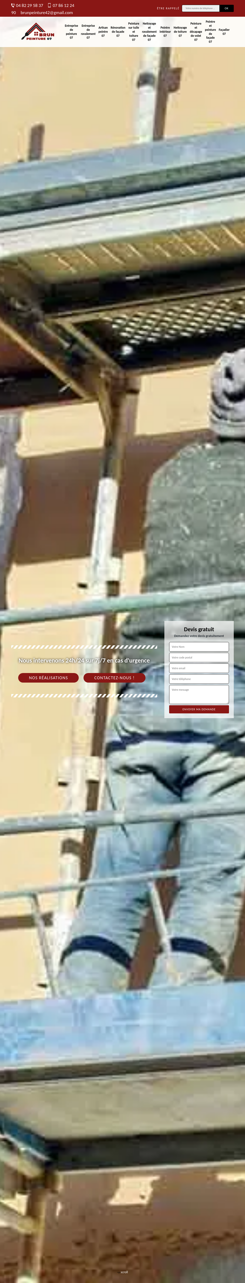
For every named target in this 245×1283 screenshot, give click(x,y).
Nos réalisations (48, 677)
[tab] (122, 641)
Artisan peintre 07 (103, 31)
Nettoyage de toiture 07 (180, 31)
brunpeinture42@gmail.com (47, 12)
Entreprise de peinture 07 (71, 32)
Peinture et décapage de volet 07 (196, 32)
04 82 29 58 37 (27, 5)
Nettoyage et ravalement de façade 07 (149, 32)
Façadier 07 (224, 32)
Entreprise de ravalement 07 (88, 32)
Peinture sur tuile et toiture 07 (133, 32)
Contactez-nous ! (114, 677)
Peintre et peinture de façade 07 (210, 31)
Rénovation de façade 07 (118, 31)
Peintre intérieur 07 (165, 31)
